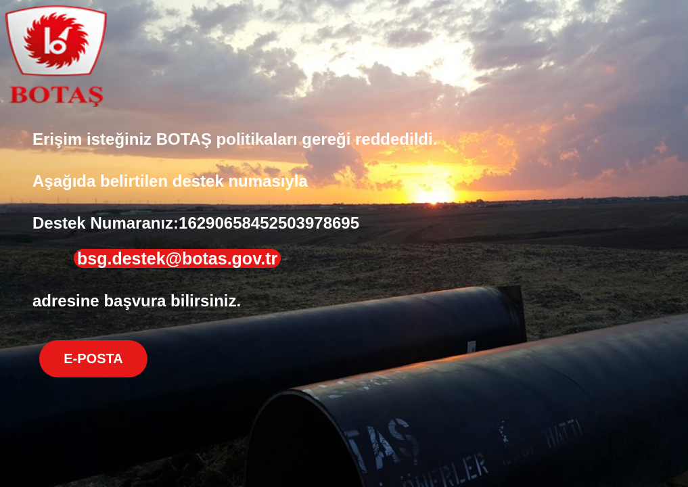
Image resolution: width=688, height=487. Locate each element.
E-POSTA (93, 358)
